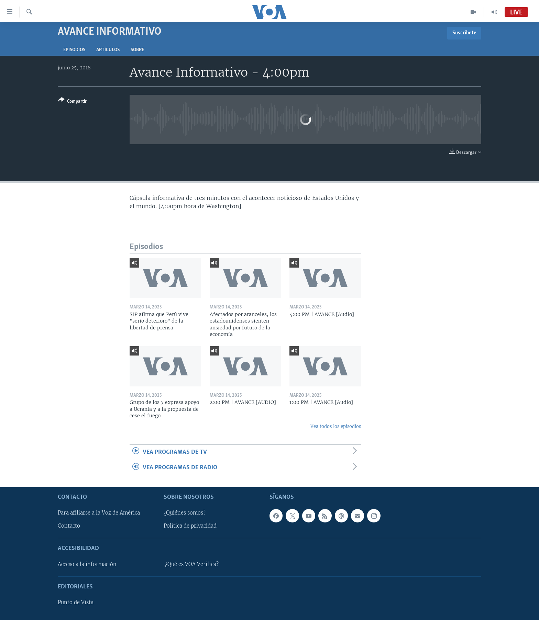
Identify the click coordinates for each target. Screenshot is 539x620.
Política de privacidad (190, 526)
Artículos (108, 50)
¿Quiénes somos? (185, 513)
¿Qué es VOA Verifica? (192, 564)
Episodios (74, 50)
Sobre (137, 50)
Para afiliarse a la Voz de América (99, 513)
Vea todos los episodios (335, 426)
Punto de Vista (76, 602)
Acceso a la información (87, 564)
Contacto (69, 526)
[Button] (72, 102)
